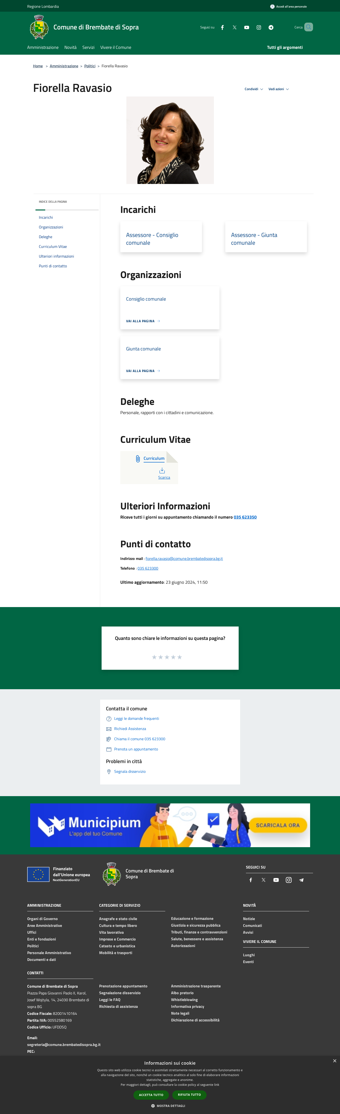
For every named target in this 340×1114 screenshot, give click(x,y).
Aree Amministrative (44, 925)
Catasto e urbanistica (117, 946)
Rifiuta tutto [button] (189, 1095)
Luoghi (249, 955)
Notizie (249, 919)
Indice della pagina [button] (53, 201)
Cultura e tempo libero (118, 925)
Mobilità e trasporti (115, 953)
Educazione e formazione (192, 918)
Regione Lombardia (43, 6)
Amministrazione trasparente (196, 986)
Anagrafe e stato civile (118, 919)
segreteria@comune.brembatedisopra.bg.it (64, 1044)
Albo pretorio (182, 993)
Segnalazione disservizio (120, 993)
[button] (170, 1105)
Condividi (255, 89)
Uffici (31, 932)
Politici (90, 66)
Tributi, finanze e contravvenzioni (199, 932)
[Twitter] (227, 27)
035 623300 (148, 568)
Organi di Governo (42, 919)
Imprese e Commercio (117, 939)
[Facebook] (215, 27)
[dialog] (170, 1085)
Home (38, 66)
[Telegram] (264, 27)
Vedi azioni (279, 89)
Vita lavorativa (111, 932)
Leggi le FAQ (109, 999)
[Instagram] (252, 27)
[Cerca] (307, 27)
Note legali (180, 1013)
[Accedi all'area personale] (288, 6)
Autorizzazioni (183, 946)
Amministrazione (64, 66)
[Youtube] (239, 27)
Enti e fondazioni (41, 939)
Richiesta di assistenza (118, 1006)
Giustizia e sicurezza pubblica (195, 925)
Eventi (248, 962)
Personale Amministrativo (49, 953)
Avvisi (248, 932)
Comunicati (252, 925)
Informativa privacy (187, 1006)
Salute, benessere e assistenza (197, 939)
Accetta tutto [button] (151, 1095)
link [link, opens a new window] (216, 1085)
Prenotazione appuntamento (123, 986)
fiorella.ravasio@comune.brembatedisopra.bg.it (184, 558)
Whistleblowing (184, 999)
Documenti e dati (41, 959)
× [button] (334, 1061)
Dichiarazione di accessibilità (195, 1020)
